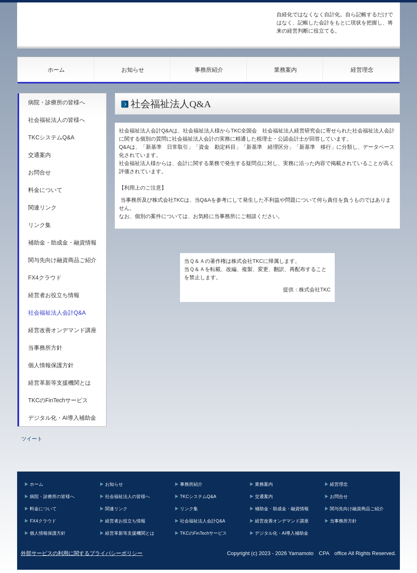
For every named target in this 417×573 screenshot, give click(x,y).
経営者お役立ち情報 (53, 295)
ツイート (31, 439)
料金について (45, 190)
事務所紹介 (209, 69)
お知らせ (132, 69)
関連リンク (42, 207)
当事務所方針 (45, 347)
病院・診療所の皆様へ (56, 102)
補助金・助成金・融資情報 (62, 242)
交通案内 (39, 155)
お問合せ (39, 172)
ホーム (56, 69)
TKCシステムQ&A (51, 137)
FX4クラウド (44, 277)
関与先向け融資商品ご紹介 (62, 260)
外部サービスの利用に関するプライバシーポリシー (82, 553)
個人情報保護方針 (51, 365)
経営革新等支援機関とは (59, 382)
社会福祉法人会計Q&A (57, 312)
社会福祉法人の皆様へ (56, 120)
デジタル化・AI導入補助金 (62, 417)
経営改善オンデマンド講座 (62, 330)
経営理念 (362, 69)
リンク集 (39, 225)
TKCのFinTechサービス (58, 400)
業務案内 (285, 69)
